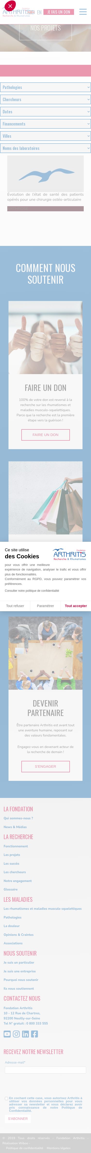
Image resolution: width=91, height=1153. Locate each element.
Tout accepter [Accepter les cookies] (76, 606)
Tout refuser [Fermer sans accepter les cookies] (15, 606)
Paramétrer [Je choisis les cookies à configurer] (45, 606)
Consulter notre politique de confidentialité (32, 590)
